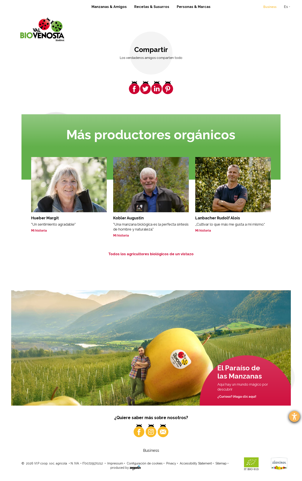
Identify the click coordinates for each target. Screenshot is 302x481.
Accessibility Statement (196, 463)
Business (269, 7)
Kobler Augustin (128, 218)
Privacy (171, 463)
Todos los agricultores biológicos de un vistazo (151, 254)
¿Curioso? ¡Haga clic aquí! (236, 396)
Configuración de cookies (145, 463)
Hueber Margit (45, 218)
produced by (125, 467)
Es (286, 7)
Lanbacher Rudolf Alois (217, 218)
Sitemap (221, 463)
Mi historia (39, 230)
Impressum (115, 463)
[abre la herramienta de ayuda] (294, 416)
